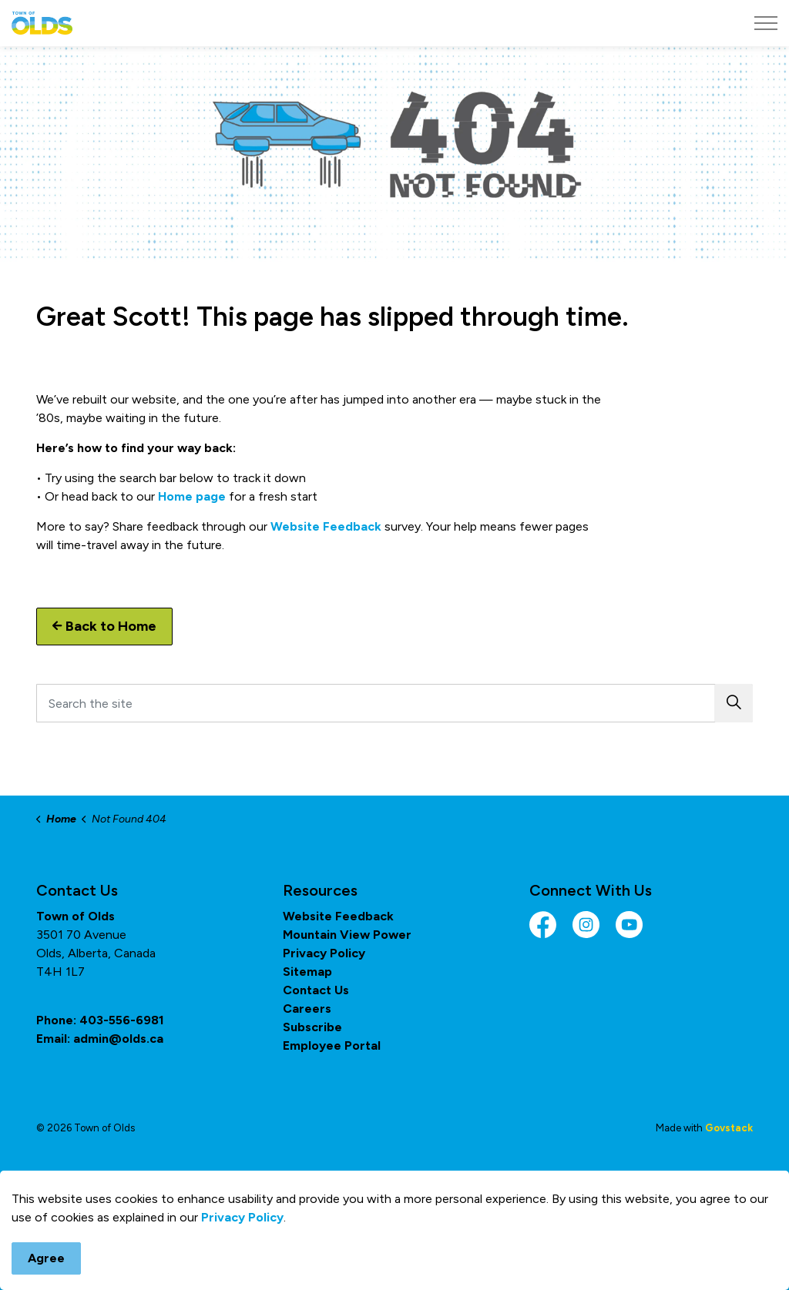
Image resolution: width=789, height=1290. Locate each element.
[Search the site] (394, 703)
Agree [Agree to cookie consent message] (46, 1258)
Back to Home (104, 626)
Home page (192, 496)
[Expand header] (766, 23)
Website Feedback (325, 526)
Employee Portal (332, 1045)
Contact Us (316, 990)
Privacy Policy (242, 1217)
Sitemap (307, 971)
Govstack (729, 1128)
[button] (733, 703)
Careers (307, 1008)
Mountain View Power (347, 934)
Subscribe (312, 1027)
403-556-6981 (121, 1020)
